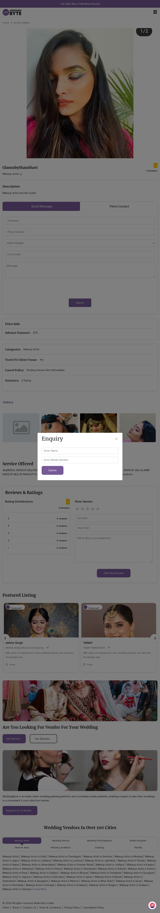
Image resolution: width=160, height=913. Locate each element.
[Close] (116, 439)
